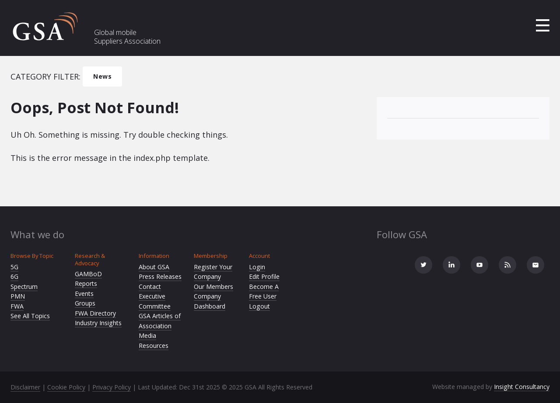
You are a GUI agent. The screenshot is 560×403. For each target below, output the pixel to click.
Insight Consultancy (522, 386)
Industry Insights (98, 323)
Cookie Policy (66, 387)
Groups (85, 303)
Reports (86, 283)
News (102, 76)
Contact (150, 286)
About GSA (154, 267)
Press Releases (160, 276)
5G (14, 267)
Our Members (213, 286)
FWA (17, 306)
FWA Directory (95, 313)
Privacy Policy (111, 387)
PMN (17, 296)
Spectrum (24, 286)
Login (257, 267)
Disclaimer (25, 387)
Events (84, 293)
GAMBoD (88, 274)
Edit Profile (264, 276)
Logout (259, 306)
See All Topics (30, 316)
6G (14, 276)
